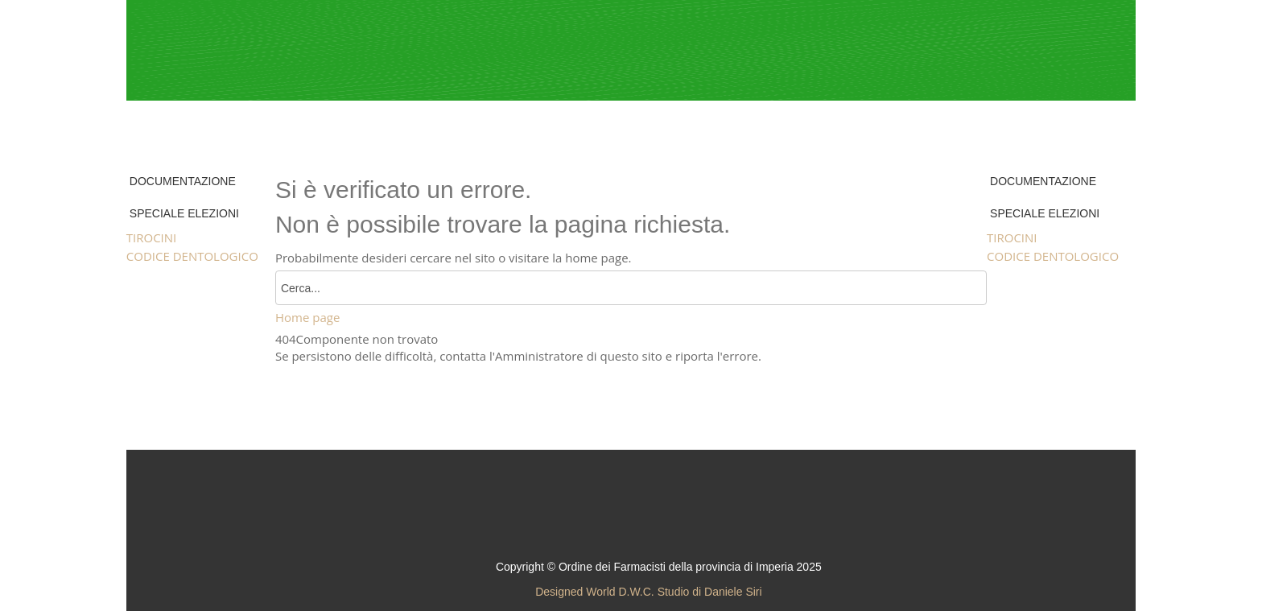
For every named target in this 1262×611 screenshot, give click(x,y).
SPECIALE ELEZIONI (184, 213)
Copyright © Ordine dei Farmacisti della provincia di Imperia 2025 (659, 566)
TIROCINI (151, 237)
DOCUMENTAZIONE (183, 181)
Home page (307, 317)
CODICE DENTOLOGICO (192, 256)
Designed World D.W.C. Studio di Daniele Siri (648, 591)
